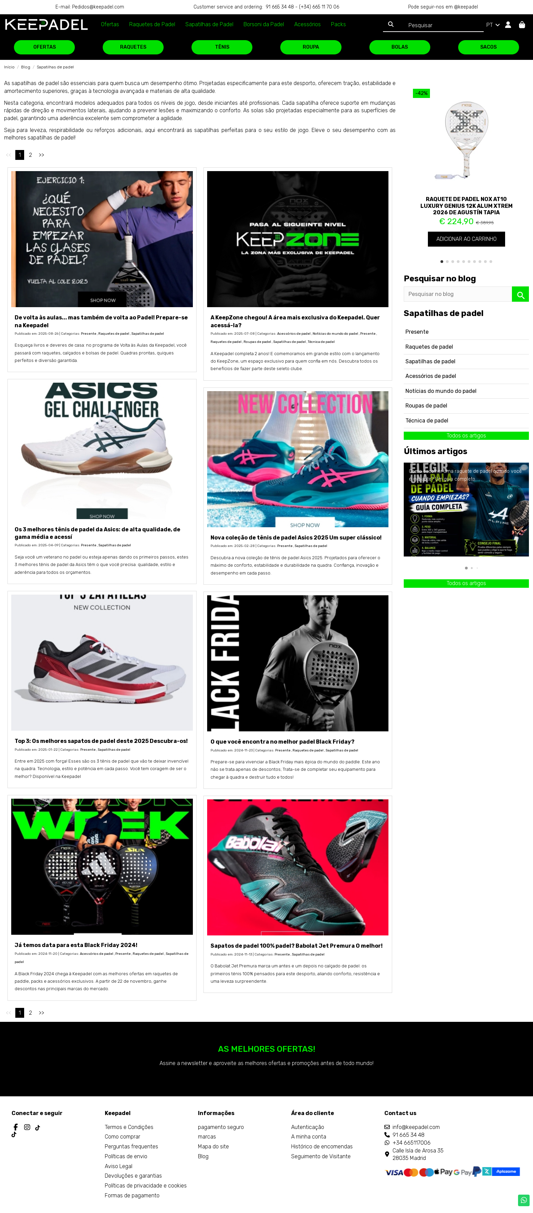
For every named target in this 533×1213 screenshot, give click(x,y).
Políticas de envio (126, 1156)
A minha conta (308, 1136)
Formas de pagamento (132, 1195)
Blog (203, 1156)
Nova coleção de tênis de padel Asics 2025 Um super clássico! (296, 537)
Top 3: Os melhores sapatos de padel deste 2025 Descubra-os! (101, 741)
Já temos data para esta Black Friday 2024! (76, 945)
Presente (88, 334)
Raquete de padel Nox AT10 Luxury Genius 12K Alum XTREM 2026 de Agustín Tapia (466, 205)
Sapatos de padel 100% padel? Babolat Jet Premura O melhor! (297, 946)
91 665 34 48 (408, 1135)
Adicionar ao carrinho (466, 239)
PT (493, 25)
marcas (207, 1136)
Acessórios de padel (294, 334)
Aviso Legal (118, 1166)
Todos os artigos (466, 435)
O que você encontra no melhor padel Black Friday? (282, 741)
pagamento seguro (221, 1127)
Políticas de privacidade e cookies (146, 1185)
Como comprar (122, 1136)
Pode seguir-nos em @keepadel (443, 7)
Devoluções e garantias (133, 1176)
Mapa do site (213, 1146)
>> (41, 155)
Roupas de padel (257, 342)
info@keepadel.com (416, 1127)
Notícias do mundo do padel (335, 334)
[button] (441, 261)
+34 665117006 (412, 1143)
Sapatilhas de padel (147, 334)
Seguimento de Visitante (321, 1156)
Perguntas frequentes (131, 1146)
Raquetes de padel (113, 334)
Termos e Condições (129, 1127)
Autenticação (307, 1127)
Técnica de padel (321, 342)
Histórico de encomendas (322, 1146)
